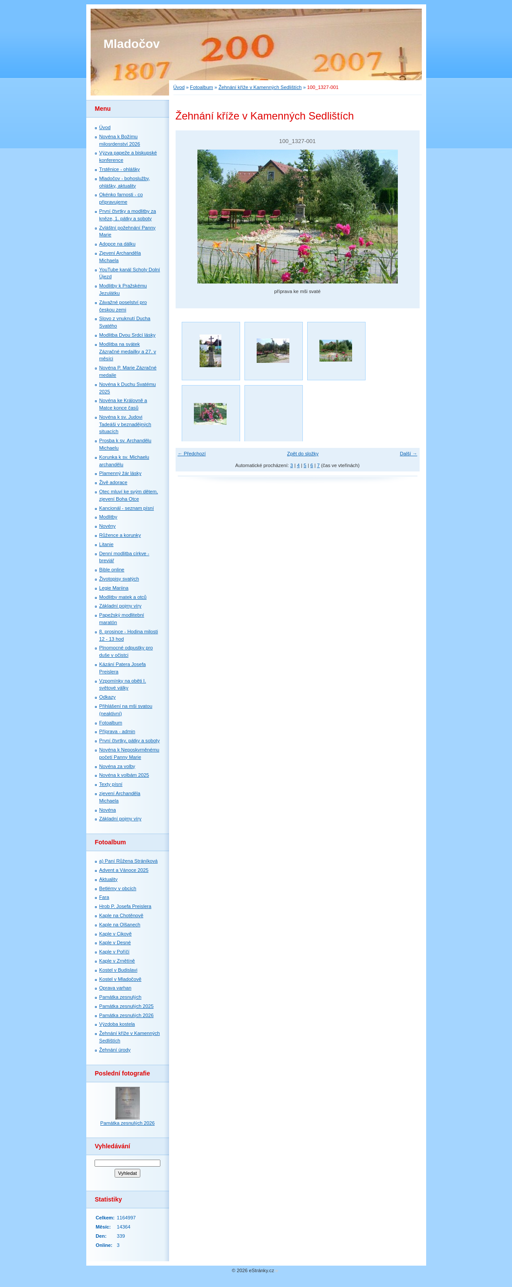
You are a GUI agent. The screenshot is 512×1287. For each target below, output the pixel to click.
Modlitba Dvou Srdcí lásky (127, 335)
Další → (408, 453)
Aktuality (108, 879)
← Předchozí (192, 453)
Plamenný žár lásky (120, 473)
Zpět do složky (303, 453)
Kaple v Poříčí (114, 951)
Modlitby (108, 516)
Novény (107, 526)
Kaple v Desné (115, 942)
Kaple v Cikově (115, 933)
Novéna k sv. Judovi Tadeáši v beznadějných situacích (125, 424)
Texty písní (110, 784)
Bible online (112, 569)
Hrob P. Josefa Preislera (125, 906)
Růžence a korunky (120, 535)
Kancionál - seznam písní (126, 508)
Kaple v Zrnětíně (117, 960)
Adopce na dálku (117, 243)
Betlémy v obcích (117, 888)
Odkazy (107, 697)
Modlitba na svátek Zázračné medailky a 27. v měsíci (127, 351)
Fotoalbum (201, 87)
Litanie (106, 544)
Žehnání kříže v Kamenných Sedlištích (260, 87)
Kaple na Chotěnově (121, 915)
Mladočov (132, 44)
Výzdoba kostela (117, 1024)
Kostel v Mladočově (120, 979)
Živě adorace (113, 482)
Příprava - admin (117, 731)
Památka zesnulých (120, 997)
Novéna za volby (117, 766)
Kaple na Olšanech (120, 924)
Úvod (179, 87)
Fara (104, 897)
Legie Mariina (114, 588)
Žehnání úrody (115, 1049)
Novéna (107, 809)
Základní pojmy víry (120, 605)
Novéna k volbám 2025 (124, 775)
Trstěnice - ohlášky (119, 169)
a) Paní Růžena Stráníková (128, 861)
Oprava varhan (115, 987)
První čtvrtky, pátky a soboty (129, 740)
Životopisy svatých (119, 578)
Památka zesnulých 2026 (126, 1015)
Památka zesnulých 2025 (126, 1006)
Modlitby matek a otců (123, 597)
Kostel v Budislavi (118, 970)
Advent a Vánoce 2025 (124, 870)
